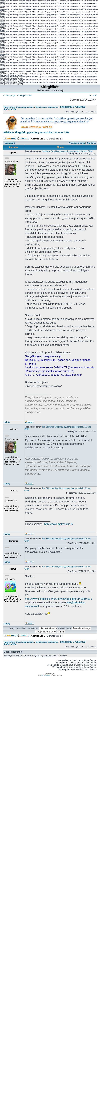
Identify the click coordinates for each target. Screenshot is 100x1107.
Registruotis (24, 95)
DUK (93, 95)
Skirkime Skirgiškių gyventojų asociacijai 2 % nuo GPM (36, 132)
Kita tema (91, 143)
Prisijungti (9, 95)
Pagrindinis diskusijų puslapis (19, 107)
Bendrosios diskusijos (47, 107)
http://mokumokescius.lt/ (58, 523)
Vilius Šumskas (45, 675)
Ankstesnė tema (77, 143)
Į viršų (7, 422)
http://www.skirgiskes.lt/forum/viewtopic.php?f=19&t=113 (58, 598)
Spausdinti (10, 143)
